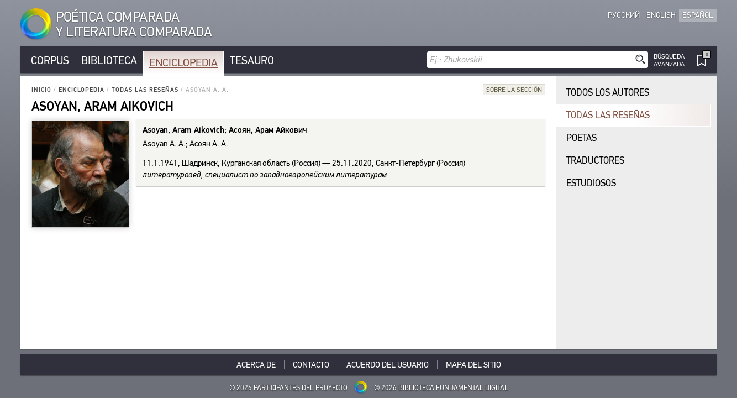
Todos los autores (607, 92)
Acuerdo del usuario (387, 365)
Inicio (41, 89)
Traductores (595, 160)
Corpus (50, 60)
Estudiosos (591, 183)
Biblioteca (109, 60)
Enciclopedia (183, 62)
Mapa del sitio (473, 365)
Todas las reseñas (145, 89)
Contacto (311, 365)
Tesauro (252, 60)
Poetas (581, 138)
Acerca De (256, 365)
